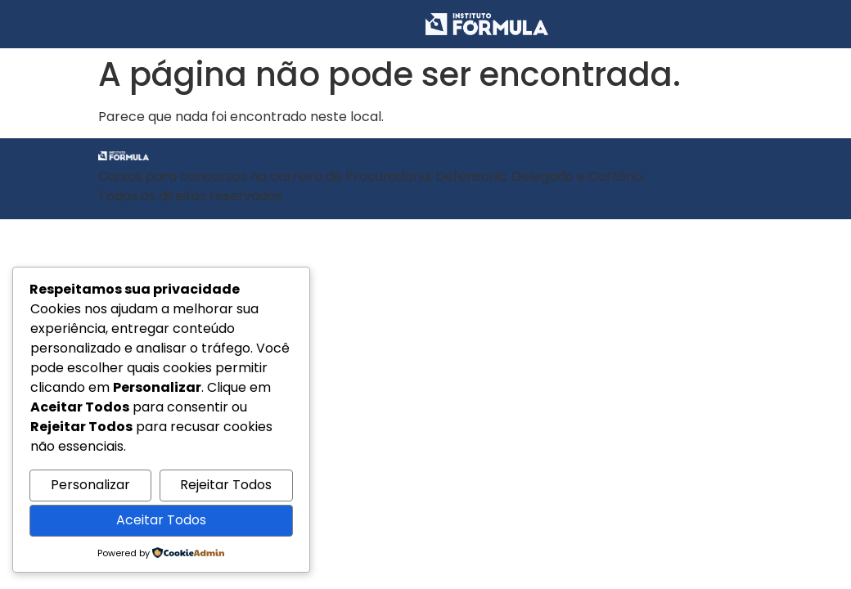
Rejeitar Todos (226, 484)
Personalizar (90, 484)
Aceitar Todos (161, 519)
